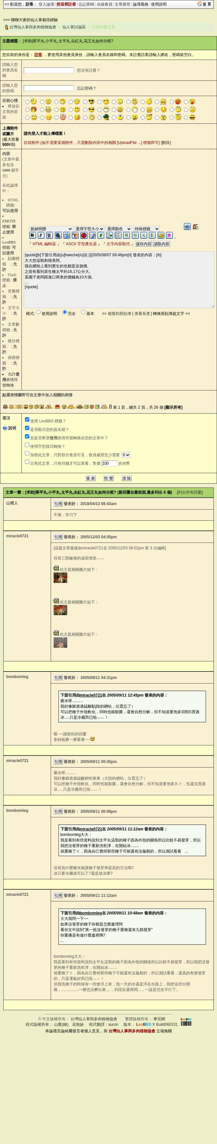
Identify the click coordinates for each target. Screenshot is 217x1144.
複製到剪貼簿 (119, 313)
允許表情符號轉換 (10, 380)
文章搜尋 (122, 4)
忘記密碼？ (86, 88)
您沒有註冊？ (88, 70)
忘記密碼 (86, 4)
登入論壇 (46, 4)
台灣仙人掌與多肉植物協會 (32, 27)
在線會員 (104, 4)
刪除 (166, 142)
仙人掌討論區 (74, 27)
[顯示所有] (173, 407)
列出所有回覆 (189, 492)
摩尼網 (159, 1019)
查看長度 (142, 313)
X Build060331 (157, 1024)
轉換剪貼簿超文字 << (171, 313)
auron (113, 1024)
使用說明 (159, 4)
